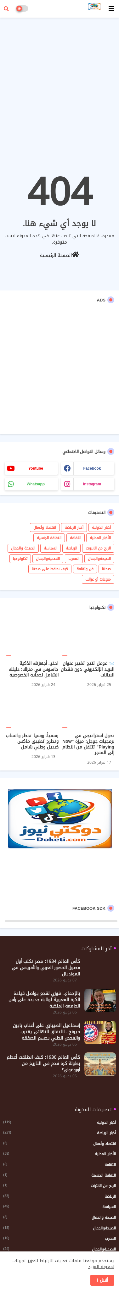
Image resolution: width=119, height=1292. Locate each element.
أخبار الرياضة (74, 527)
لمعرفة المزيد (101, 1266)
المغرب (73, 558)
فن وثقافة (85, 569)
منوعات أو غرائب (98, 579)
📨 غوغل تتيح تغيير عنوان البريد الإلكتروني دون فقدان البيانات (87, 669)
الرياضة (71, 548)
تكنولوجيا (20, 558)
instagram (92, 484)
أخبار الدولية (101, 527)
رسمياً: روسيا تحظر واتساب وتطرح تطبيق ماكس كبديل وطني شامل (32, 741)
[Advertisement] (59, 83)
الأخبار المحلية (100, 537)
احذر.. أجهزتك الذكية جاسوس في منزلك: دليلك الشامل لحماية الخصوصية (34, 669)
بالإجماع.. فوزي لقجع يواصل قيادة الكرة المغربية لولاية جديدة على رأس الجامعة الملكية (44, 1000)
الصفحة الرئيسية (59, 255)
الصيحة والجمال (23, 548)
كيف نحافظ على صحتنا (50, 569)
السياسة (50, 548)
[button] (6, 9)
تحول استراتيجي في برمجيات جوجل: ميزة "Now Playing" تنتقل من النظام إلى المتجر (88, 744)
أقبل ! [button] (102, 1280)
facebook (92, 468)
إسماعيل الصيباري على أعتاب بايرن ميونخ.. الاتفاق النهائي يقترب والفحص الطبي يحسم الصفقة (46, 1032)
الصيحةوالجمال (99, 558)
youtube (35, 468)
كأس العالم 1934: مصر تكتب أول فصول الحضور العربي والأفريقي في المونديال (46, 967)
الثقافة (75, 537)
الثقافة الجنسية (49, 537)
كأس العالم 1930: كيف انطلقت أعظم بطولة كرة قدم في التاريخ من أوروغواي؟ (43, 1063)
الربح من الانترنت (98, 548)
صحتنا (106, 569)
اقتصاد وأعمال (44, 527)
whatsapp (36, 484)
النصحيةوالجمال (48, 558)
